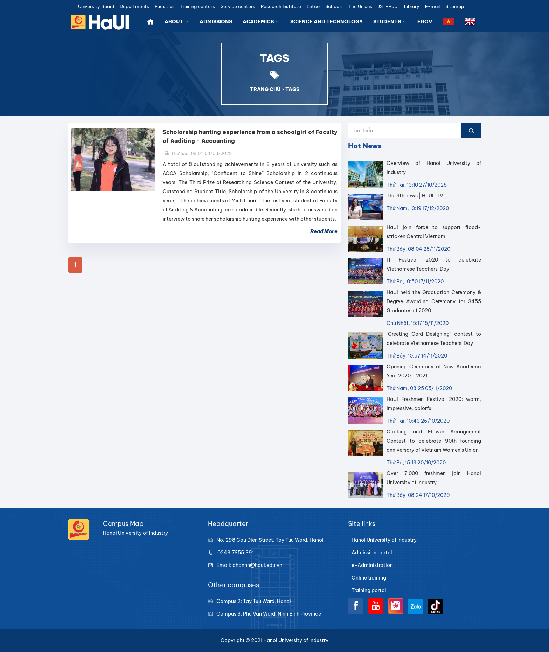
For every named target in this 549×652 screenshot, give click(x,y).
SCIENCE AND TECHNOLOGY (326, 22)
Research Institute (281, 6)
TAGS (292, 89)
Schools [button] (334, 6)
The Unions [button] (360, 6)
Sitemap (454, 6)
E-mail (432, 6)
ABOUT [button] (177, 22)
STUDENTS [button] (390, 22)
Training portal (369, 590)
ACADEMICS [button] (261, 22)
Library (411, 6)
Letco (313, 6)
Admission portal (372, 552)
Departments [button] (134, 6)
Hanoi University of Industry (384, 540)
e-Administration (372, 565)
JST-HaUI (388, 6)
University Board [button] (96, 6)
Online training (369, 578)
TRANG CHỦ (265, 89)
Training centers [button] (197, 6)
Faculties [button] (165, 6)
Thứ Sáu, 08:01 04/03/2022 (198, 153)
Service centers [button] (238, 6)
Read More (324, 231)
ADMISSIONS (216, 22)
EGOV (424, 22)
